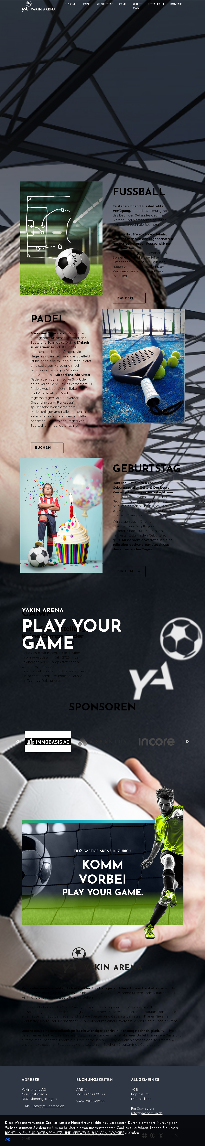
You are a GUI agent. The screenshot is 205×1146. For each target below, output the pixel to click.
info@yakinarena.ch (48, 1106)
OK (7, 1140)
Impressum (140, 1094)
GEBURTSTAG (105, 4)
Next (187, 741)
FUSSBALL (71, 4)
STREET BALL (137, 6)
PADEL (87, 4)
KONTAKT (176, 4)
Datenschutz (141, 1099)
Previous (18, 741)
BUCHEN (129, 298)
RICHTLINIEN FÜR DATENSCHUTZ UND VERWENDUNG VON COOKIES (64, 1133)
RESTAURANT (156, 4)
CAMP (122, 4)
